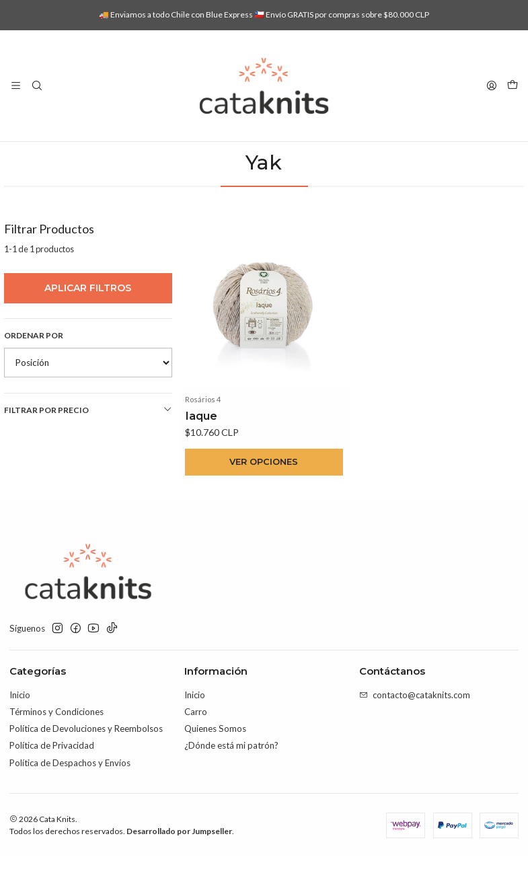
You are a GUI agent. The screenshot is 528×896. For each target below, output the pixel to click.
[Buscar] (36, 85)
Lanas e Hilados (227, 155)
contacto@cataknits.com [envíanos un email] (415, 734)
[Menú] (15, 85)
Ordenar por (33, 374)
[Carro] (512, 85)
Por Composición (304, 155)
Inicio (171, 155)
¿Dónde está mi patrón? (231, 784)
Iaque (201, 453)
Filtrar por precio (88, 448)
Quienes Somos (215, 767)
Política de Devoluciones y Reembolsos (86, 767)
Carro (195, 750)
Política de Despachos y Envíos (69, 801)
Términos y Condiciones (56, 750)
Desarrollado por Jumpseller (179, 870)
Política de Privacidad (51, 784)
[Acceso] (491, 85)
